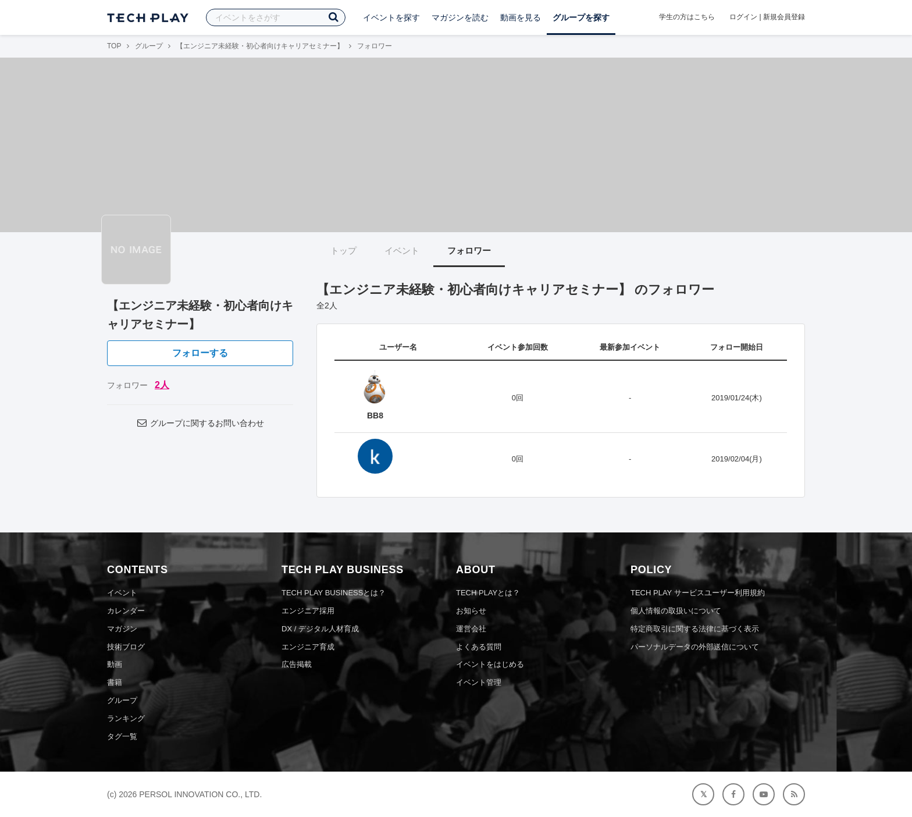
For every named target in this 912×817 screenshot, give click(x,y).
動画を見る (520, 17)
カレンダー (126, 610)
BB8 (375, 415)
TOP (114, 46)
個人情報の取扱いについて (675, 610)
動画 (114, 664)
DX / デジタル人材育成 (320, 628)
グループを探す (581, 17)
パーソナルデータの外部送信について (694, 646)
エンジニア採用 (308, 610)
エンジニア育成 (308, 646)
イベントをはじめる (490, 664)
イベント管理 (478, 682)
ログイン (743, 17)
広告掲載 (297, 664)
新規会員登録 (784, 17)
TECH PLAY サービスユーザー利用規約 (697, 592)
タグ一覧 (122, 736)
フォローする (200, 353)
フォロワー (469, 250)
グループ (149, 46)
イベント (401, 250)
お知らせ (471, 610)
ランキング (126, 718)
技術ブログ (126, 646)
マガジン (122, 628)
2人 (162, 385)
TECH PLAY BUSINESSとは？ (334, 592)
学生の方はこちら (687, 17)
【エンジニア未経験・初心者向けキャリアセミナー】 (260, 46)
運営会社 (471, 628)
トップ (343, 250)
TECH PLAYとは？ (488, 592)
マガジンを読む (460, 17)
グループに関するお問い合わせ (200, 423)
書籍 (114, 682)
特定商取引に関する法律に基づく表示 (694, 628)
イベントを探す (391, 17)
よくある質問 (478, 646)
